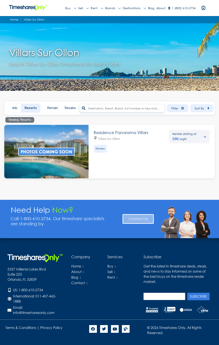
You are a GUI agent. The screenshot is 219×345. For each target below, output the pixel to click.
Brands (113, 8)
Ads (15, 108)
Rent (97, 8)
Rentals (52, 108)
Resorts (31, 108)
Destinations (134, 8)
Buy (70, 8)
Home (76, 266)
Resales (70, 108)
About (161, 8)
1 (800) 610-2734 (184, 8)
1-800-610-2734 (31, 290)
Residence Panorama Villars (121, 132)
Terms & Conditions (20, 327)
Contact (78, 283)
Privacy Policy (51, 327)
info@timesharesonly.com (34, 312)
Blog (151, 8)
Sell (83, 8)
